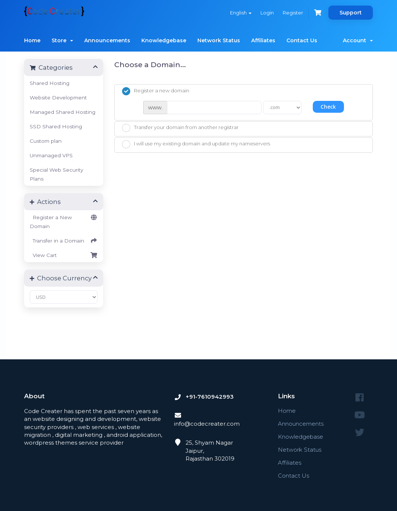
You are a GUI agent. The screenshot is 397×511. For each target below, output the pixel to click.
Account (358, 40)
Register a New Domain (64, 221)
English (241, 13)
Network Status (218, 40)
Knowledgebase (163, 40)
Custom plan (46, 141)
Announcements (107, 40)
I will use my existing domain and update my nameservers (196, 144)
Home (32, 40)
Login (267, 13)
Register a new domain (155, 91)
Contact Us (301, 40)
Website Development (58, 97)
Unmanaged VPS (51, 155)
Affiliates (263, 40)
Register (293, 13)
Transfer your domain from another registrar (180, 128)
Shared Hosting (49, 83)
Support (350, 12)
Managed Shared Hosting (62, 112)
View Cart (64, 255)
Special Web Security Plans (56, 174)
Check (328, 106)
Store (62, 40)
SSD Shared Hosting (56, 126)
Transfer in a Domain (64, 240)
